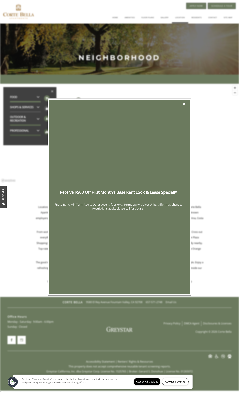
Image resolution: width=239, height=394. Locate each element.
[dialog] (119, 197)
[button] (12, 382)
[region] (103, 382)
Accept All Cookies (147, 381)
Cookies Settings (175, 381)
